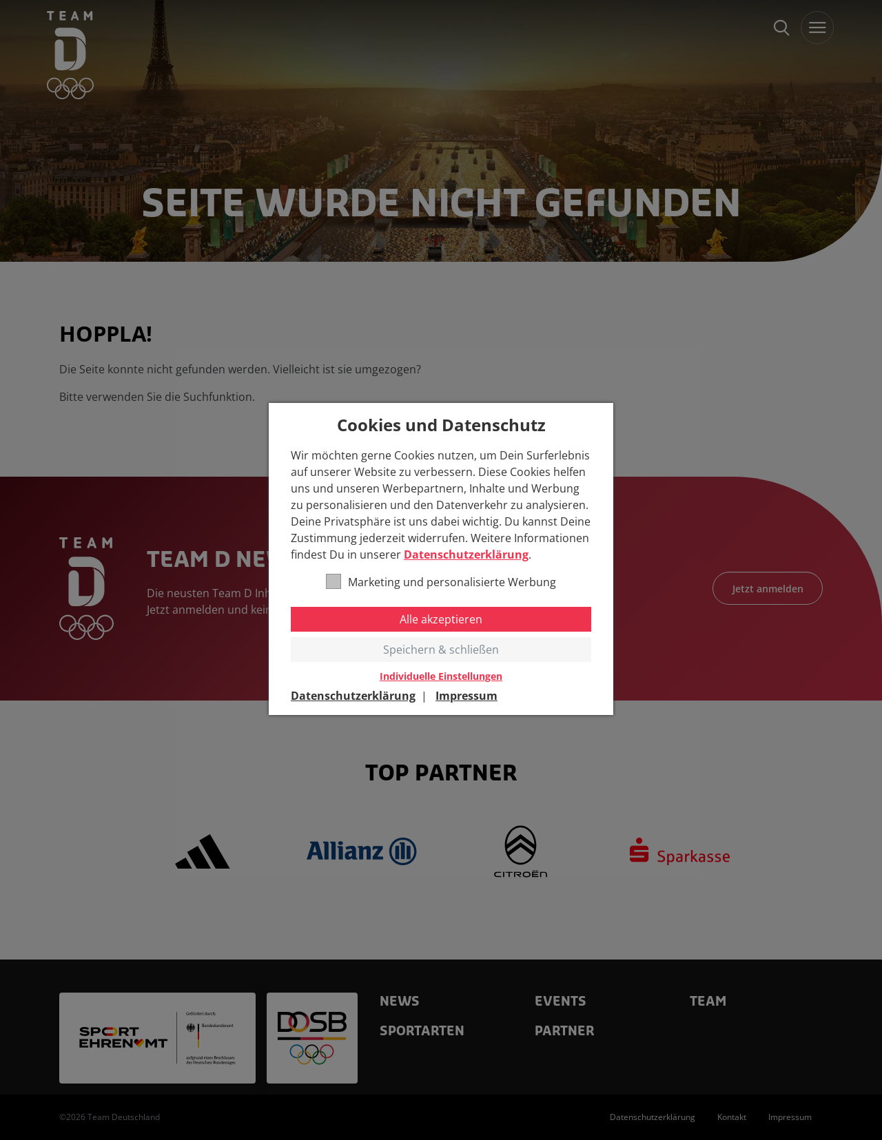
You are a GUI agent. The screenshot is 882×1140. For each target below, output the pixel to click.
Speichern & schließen (441, 649)
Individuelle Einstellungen (441, 676)
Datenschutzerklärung (466, 554)
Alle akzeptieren (441, 619)
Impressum (466, 695)
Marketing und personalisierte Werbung (441, 582)
